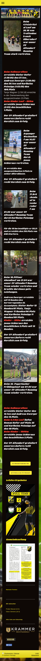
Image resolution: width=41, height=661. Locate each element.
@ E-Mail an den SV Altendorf (20, 473)
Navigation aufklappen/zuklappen (20, 3)
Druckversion (7, 653)
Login (37, 653)
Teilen (9, 645)
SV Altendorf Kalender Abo (20, 463)
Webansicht (35, 655)
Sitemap (16, 653)
